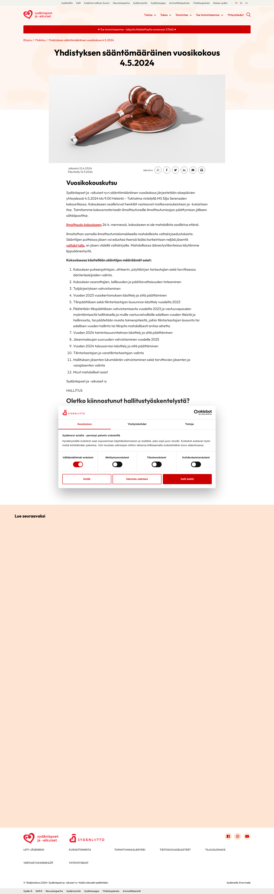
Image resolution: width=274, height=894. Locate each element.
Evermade (245, 882)
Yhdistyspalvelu (201, 3)
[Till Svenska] (241, 3)
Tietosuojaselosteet (175, 849)
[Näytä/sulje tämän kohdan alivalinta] (155, 15)
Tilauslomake (215, 849)
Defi (78, 3)
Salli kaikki (187, 478)
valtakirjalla (75, 245)
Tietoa (148, 15)
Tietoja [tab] (189, 424)
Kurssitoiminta (80, 849)
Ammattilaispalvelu (179, 3)
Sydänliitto (67, 3)
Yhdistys (40, 40)
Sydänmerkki (140, 3)
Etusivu (27, 40)
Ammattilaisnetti (132, 891)
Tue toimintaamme (207, 15)
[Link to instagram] (237, 836)
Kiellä (86, 478)
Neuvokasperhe (121, 3)
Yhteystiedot (235, 15)
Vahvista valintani (137, 478)
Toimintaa (181, 15)
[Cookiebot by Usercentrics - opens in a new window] (196, 412)
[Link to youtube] (247, 836)
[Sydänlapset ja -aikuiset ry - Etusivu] (40, 837)
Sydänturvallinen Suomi (96, 3)
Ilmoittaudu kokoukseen (84, 224)
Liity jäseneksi (33, 849)
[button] (248, 15)
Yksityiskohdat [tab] (137, 424)
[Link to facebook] (228, 836)
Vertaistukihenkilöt (38, 862)
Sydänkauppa (158, 3)
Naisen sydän (220, 3)
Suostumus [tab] (84, 424)
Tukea (164, 15)
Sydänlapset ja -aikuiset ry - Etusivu (51, 14)
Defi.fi (39, 891)
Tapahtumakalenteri (129, 849)
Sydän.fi (27, 891)
